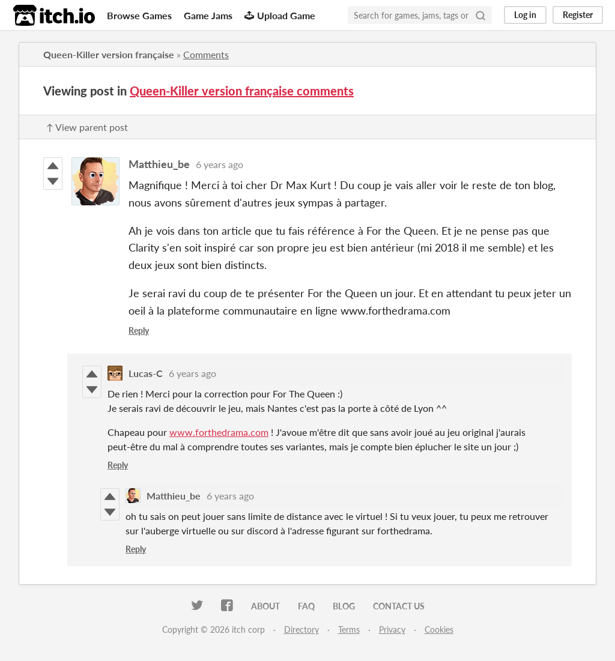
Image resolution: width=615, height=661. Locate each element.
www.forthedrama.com (218, 432)
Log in (525, 15)
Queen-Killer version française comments (242, 90)
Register (578, 15)
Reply (139, 330)
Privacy (392, 629)
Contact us (399, 606)
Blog (344, 606)
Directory (301, 629)
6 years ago (219, 164)
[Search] (480, 15)
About (265, 606)
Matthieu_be (159, 164)
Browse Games (139, 15)
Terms (349, 629)
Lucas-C (146, 373)
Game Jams (208, 15)
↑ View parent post (87, 127)
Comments (206, 54)
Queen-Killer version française (108, 54)
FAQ (306, 606)
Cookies (439, 629)
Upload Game (279, 15)
